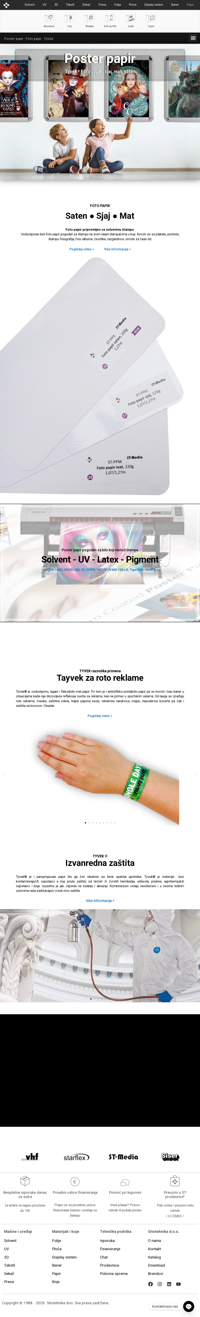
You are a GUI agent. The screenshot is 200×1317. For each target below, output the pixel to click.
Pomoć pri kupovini (125, 1192)
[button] (193, 38)
